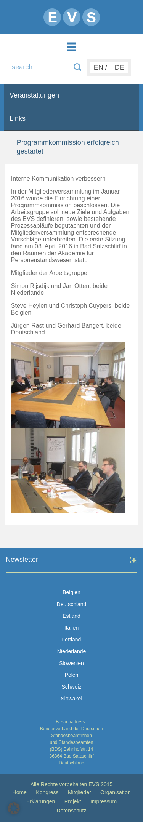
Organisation (115, 792)
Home (20, 792)
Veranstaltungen (34, 95)
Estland (71, 616)
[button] (13, 808)
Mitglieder (79, 792)
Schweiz (71, 687)
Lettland (71, 639)
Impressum (103, 801)
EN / (100, 67)
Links (18, 118)
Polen (72, 675)
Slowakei (71, 699)
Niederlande (71, 651)
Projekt (72, 801)
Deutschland (72, 604)
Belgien (71, 592)
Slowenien (71, 663)
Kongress (47, 792)
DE (119, 67)
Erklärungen (40, 801)
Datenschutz (72, 811)
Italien (71, 628)
